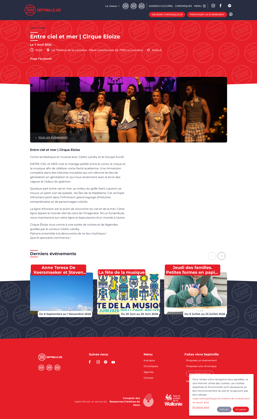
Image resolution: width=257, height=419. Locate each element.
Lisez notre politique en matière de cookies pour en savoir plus (221, 400)
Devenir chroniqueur (167, 14)
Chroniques (151, 366)
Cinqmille (134, 6)
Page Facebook (41, 58)
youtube (114, 362)
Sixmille (142, 6)
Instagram (213, 6)
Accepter (240, 409)
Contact (148, 378)
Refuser (224, 409)
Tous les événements (53, 137)
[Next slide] (221, 256)
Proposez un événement (201, 360)
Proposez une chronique (201, 366)
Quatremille (126, 6)
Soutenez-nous (200, 373)
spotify (230, 6)
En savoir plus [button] (201, 407)
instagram (99, 362)
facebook (221, 6)
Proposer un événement (207, 14)
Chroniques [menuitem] (183, 6)
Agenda (148, 372)
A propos (149, 360)
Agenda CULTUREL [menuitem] (161, 6)
